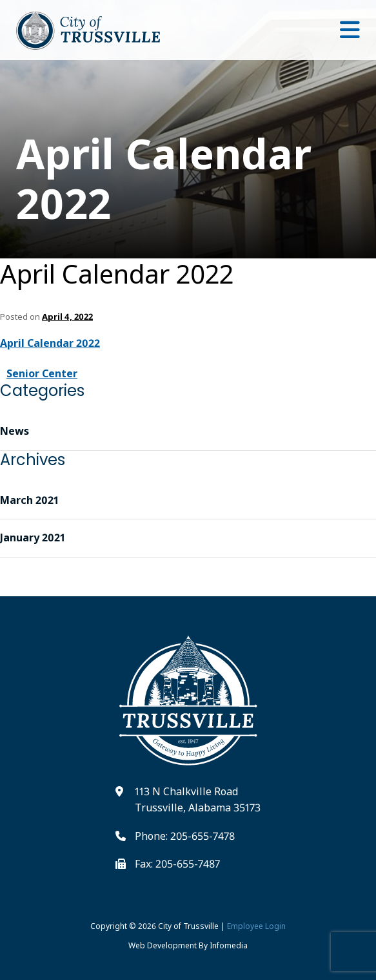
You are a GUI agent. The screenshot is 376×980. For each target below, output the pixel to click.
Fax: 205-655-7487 (177, 864)
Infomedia (229, 945)
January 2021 (32, 537)
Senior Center (41, 373)
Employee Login (256, 926)
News (14, 431)
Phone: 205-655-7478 (185, 836)
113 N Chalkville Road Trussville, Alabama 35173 (198, 799)
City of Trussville (188, 926)
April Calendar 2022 (116, 273)
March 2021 (29, 500)
